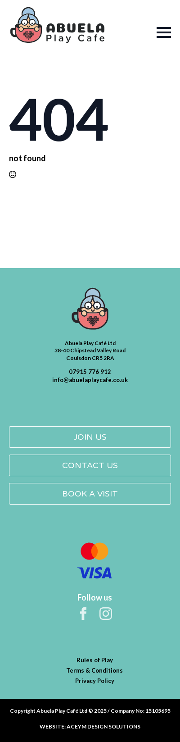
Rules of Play (94, 660)
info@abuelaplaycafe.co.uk (90, 379)
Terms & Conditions (94, 670)
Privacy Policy (94, 680)
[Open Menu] (150, 32)
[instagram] (105, 613)
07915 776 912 (90, 371)
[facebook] (83, 613)
